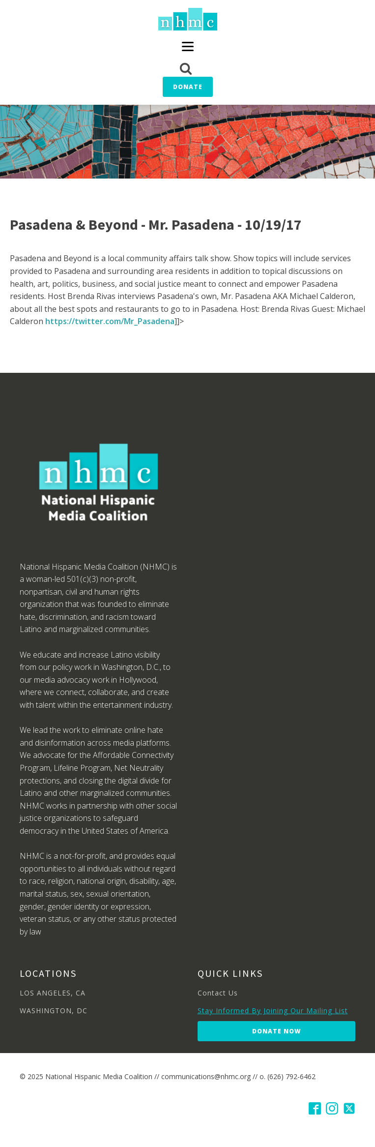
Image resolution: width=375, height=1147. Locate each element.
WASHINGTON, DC (53, 1010)
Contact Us (218, 992)
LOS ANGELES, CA (53, 992)
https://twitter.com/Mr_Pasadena (109, 321)
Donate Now (276, 1031)
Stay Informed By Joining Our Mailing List (273, 1010)
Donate (187, 87)
